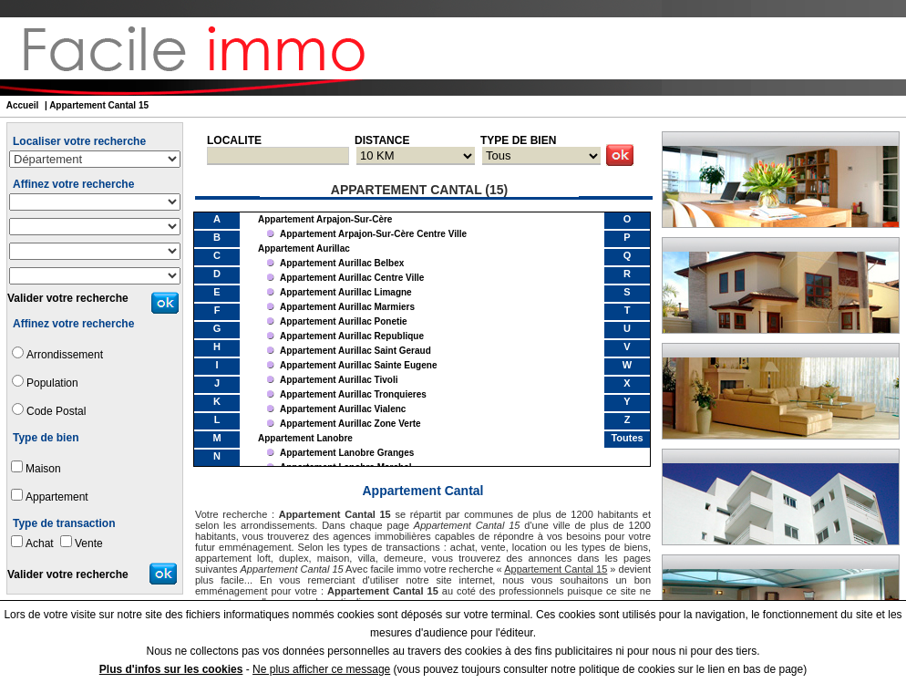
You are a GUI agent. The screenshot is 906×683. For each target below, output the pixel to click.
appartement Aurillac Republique (352, 336)
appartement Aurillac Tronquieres (353, 394)
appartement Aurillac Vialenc (343, 409)
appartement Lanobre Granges (347, 453)
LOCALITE (234, 140)
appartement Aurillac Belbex (342, 263)
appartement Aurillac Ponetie (343, 321)
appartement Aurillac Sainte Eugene (358, 365)
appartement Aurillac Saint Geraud (355, 351)
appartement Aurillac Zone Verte (350, 424)
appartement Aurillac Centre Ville (352, 278)
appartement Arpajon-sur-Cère (325, 219)
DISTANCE (382, 140)
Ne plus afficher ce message (321, 669)
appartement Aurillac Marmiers (347, 307)
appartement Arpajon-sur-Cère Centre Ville (373, 234)
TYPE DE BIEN (518, 140)
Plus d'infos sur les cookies (171, 669)
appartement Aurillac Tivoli (338, 380)
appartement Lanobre (305, 438)
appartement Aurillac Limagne (346, 292)
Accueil (22, 105)
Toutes (627, 437)
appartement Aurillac (304, 248)
